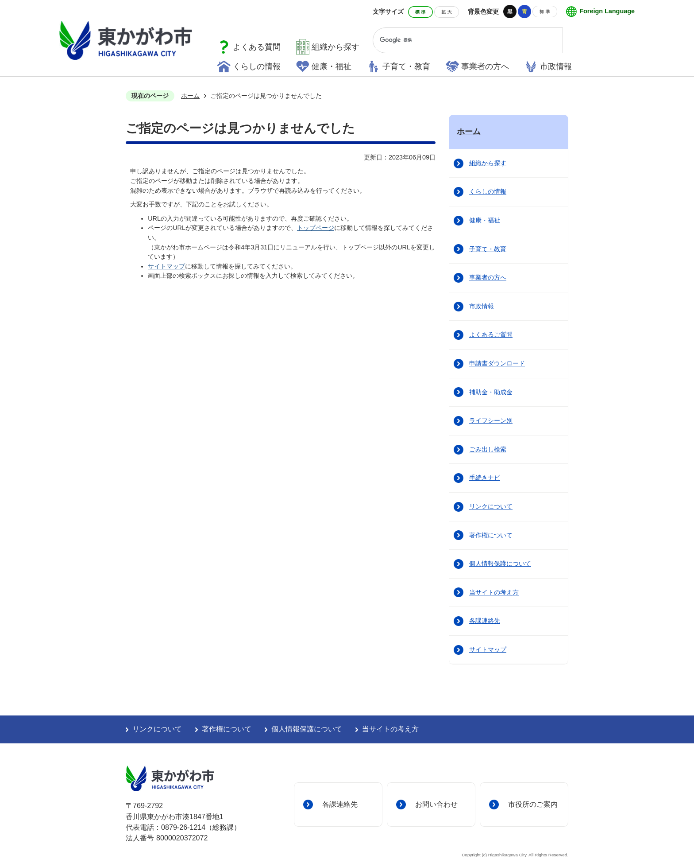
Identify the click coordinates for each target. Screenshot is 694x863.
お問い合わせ (436, 804)
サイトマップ (166, 266)
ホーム (190, 95)
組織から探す (335, 47)
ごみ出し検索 (487, 449)
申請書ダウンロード (497, 363)
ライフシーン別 (491, 420)
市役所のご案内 (533, 804)
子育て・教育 (406, 66)
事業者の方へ (485, 66)
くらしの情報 (257, 66)
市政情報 (556, 66)
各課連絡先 (484, 620)
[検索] (460, 40)
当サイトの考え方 (494, 592)
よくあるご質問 (491, 334)
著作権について (491, 535)
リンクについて (491, 506)
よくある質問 (257, 47)
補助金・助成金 (491, 392)
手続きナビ (484, 477)
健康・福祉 (331, 66)
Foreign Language (607, 11)
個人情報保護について (500, 563)
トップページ (315, 227)
